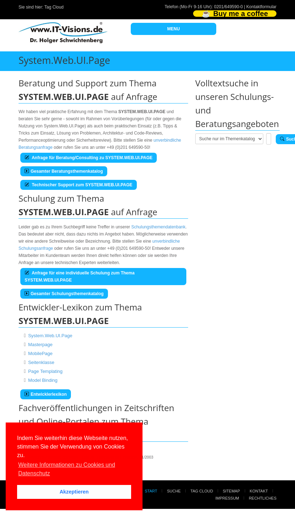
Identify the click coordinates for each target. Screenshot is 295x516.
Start (151, 491)
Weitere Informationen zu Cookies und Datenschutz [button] (66, 469)
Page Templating (45, 371)
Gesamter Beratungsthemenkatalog (64, 171)
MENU (173, 28)
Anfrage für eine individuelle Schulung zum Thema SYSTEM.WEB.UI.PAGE (80, 276)
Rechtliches (262, 498)
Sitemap (231, 491)
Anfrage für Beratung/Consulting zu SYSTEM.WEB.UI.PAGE (88, 157)
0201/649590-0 (228, 6)
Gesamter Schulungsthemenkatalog (64, 293)
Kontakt (259, 491)
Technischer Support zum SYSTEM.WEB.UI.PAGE (79, 184)
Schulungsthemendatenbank (158, 226)
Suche (174, 491)
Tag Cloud (54, 7)
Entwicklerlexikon (46, 394)
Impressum (227, 498)
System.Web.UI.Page (50, 335)
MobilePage (40, 353)
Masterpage (40, 344)
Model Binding (42, 380)
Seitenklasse (41, 362)
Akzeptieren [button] (74, 492)
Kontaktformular (261, 6)
